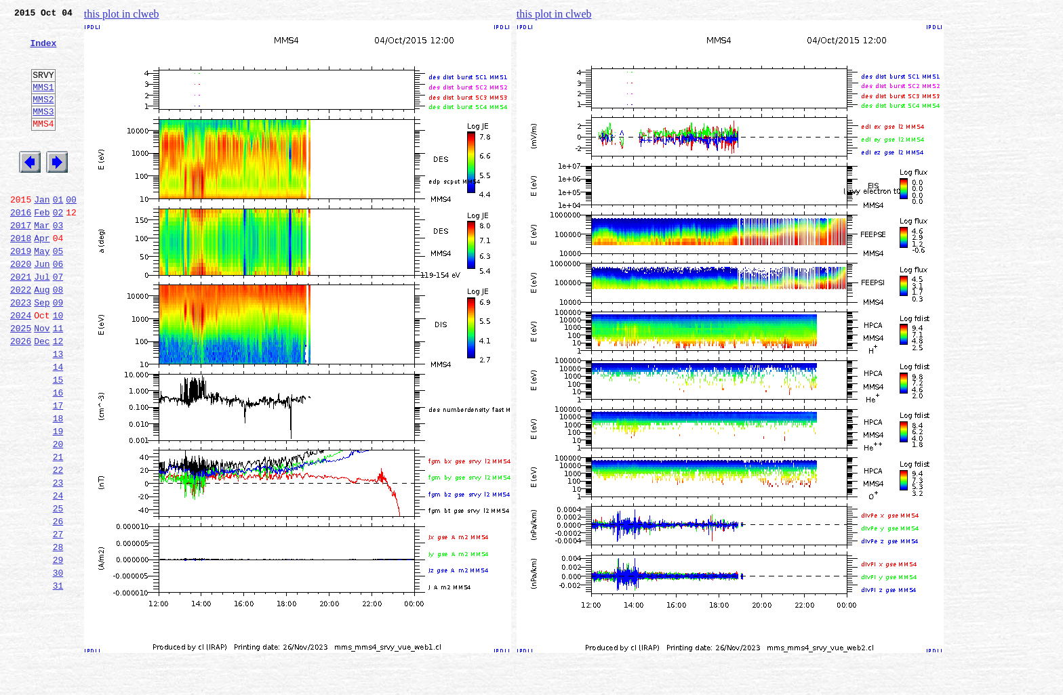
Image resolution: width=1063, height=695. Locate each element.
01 (58, 232)
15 (58, 440)
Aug (41, 336)
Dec (41, 395)
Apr (41, 276)
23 (58, 559)
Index (43, 51)
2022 (20, 336)
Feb (41, 246)
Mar (41, 261)
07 (58, 321)
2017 (20, 261)
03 (58, 261)
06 (58, 306)
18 (58, 485)
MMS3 (43, 131)
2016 (20, 246)
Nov (41, 381)
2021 (20, 321)
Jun (41, 306)
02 (58, 246)
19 (58, 500)
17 (58, 470)
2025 (20, 381)
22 (58, 545)
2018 (20, 276)
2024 (20, 366)
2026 (20, 395)
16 (58, 455)
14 (58, 425)
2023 (20, 351)
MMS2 (43, 117)
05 (58, 291)
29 (58, 649)
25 (58, 589)
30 (58, 664)
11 (58, 381)
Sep (41, 351)
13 (58, 410)
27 (58, 619)
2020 (20, 306)
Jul (41, 321)
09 (58, 351)
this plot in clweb (121, 14)
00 (71, 232)
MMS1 (43, 103)
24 (58, 574)
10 (58, 366)
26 (58, 604)
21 (58, 530)
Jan (41, 232)
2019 (20, 291)
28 (58, 634)
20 (58, 515)
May (41, 291)
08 (58, 336)
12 (58, 395)
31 (58, 679)
